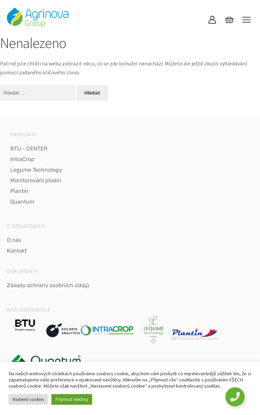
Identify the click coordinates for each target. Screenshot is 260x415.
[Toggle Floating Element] (235, 396)
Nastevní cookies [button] (28, 399)
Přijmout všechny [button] (71, 399)
